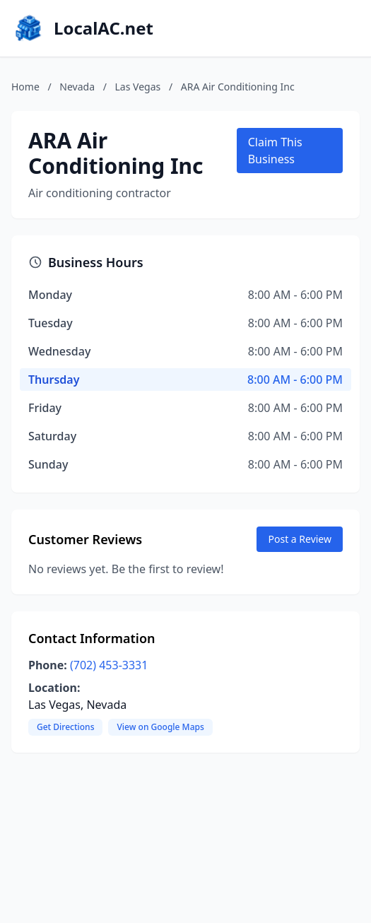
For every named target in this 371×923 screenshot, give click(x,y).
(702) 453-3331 (109, 665)
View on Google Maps (160, 727)
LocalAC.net (103, 28)
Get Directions (65, 727)
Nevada (77, 86)
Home (25, 86)
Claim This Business (275, 150)
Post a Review (299, 539)
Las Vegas (138, 86)
